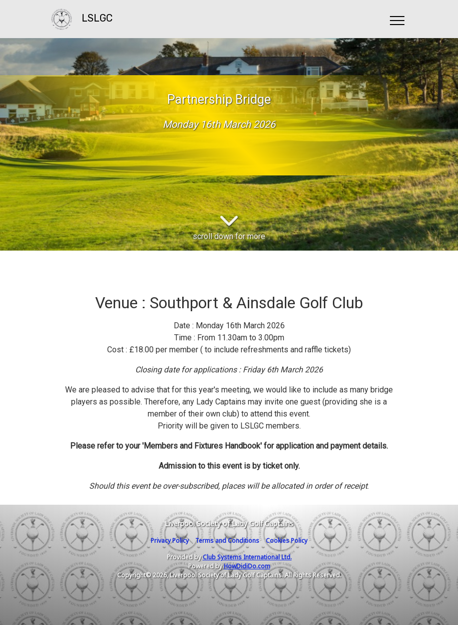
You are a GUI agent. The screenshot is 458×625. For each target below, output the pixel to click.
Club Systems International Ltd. (247, 557)
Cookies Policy (286, 540)
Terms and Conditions (227, 540)
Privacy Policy (170, 540)
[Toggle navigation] (396, 19)
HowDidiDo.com (247, 566)
